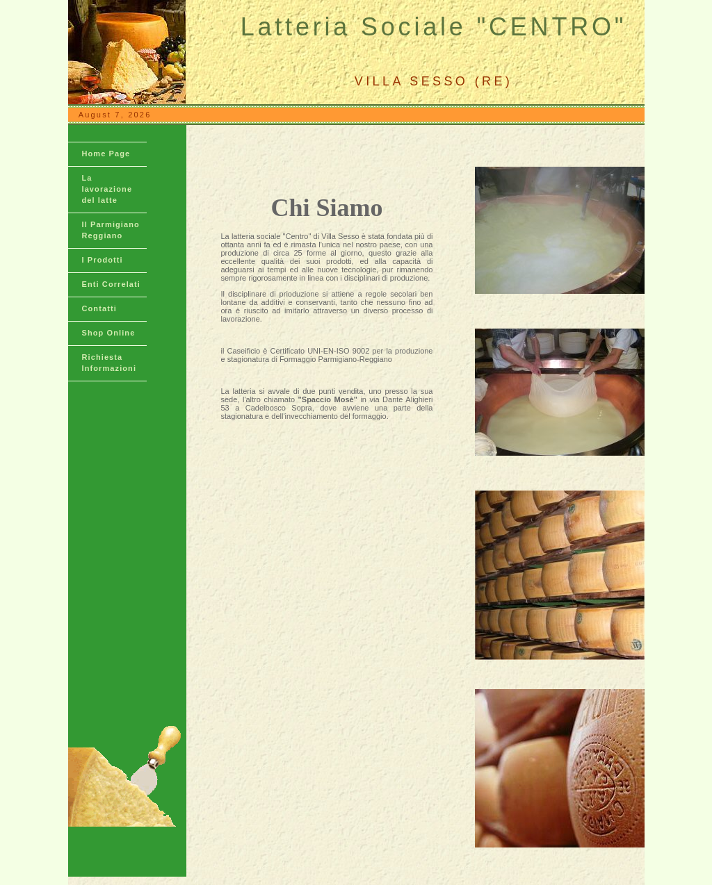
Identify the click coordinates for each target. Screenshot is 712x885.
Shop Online (109, 333)
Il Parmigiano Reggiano (111, 230)
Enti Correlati (111, 284)
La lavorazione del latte (107, 189)
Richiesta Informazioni (109, 362)
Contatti (99, 308)
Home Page (106, 153)
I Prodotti (102, 260)
